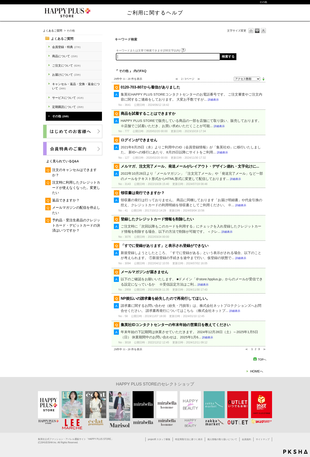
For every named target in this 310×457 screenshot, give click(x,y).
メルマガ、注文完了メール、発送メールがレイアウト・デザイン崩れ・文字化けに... (190, 166)
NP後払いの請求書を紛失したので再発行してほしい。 (165, 298)
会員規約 (246, 439)
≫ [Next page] (264, 349)
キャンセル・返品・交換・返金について (76, 86)
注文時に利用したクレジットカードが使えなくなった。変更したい (76, 187)
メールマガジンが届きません (144, 272)
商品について (65, 56)
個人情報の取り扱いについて (222, 439)
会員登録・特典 (66, 47)
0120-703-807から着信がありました (150, 87)
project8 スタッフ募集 (159, 439)
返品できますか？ (66, 200)
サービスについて (67, 97)
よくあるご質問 (52, 30)
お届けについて (66, 74)
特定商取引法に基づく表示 (189, 439)
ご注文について (66, 65)
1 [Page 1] (252, 349)
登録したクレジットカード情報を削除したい (157, 219)
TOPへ (262, 359)
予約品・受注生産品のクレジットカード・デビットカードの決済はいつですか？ (76, 225)
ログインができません (139, 140)
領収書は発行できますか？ (143, 193)
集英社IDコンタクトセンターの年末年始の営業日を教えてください (175, 325)
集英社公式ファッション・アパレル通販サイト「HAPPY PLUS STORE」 (75, 439)
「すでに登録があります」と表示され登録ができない (164, 246)
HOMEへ (256, 371)
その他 (60, 116)
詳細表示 (213, 99)
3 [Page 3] (259, 349)
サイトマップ (263, 439)
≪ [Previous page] (246, 349)
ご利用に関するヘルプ (155, 13)
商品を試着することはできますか (148, 113)
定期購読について (67, 107)
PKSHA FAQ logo (295, 452)
